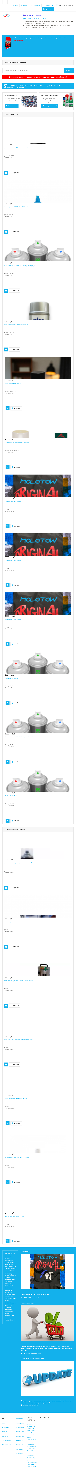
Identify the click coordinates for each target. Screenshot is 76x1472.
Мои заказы (24, 5)
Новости (4, 1431)
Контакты (5, 1436)
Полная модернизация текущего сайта (32, 1358)
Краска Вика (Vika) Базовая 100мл (14, 1216)
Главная (4, 1418)
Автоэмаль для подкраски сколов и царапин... (17, 1157)
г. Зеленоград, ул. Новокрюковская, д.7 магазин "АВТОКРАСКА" (32, 1462)
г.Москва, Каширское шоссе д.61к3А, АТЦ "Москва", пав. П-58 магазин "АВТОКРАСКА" (31, 1448)
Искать (69, 70)
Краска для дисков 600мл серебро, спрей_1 (16, 324)
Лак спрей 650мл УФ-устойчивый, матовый (17, 442)
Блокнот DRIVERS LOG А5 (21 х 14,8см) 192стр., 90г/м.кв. (21, 737)
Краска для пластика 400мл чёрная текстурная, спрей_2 (19, 265)
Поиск (16, 5)
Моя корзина (20, 1423)
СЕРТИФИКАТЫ (48, 5)
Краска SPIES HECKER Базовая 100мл (16, 1098)
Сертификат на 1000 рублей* (13, 619)
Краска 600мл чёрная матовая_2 (14, 383)
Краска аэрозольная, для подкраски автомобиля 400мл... (19, 863)
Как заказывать (6, 1445)
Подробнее (15, 172)
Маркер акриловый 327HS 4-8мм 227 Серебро (16, 207)
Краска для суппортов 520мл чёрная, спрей (16, 148)
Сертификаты (25, 1251)
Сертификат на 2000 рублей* (13, 560)
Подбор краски (35, 5)
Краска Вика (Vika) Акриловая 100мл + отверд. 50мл (18, 1039)
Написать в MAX (32, 15)
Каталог (4, 1423)
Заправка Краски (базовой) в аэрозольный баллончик (18, 980)
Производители (20, 1427)
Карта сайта (19, 1449)
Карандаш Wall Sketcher (11, 678)
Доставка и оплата (7, 1440)
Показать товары (18, 40)
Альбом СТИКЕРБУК (11, 796)
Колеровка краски (8, 922)
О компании (6, 1427)
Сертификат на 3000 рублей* (13, 501)
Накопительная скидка (27, 1303)
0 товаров (69, 5)
